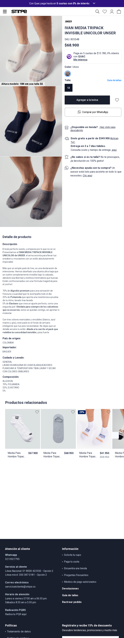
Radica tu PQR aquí (15, 614)
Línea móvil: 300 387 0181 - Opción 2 (26, 574)
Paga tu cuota (71, 561)
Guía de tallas (114, 80)
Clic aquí (87, 175)
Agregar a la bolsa (87, 99)
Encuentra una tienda (75, 568)
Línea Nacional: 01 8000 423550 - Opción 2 (29, 570)
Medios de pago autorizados (80, 581)
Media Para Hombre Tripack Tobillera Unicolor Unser (16, 454)
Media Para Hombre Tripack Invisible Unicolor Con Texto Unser (52, 454)
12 (68, 88)
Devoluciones (70, 588)
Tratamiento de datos (19, 631)
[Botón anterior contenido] (115, 435)
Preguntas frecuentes (76, 575)
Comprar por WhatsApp (93, 112)
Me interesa (80, 59)
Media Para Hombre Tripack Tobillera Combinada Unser (88, 454)
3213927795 (12, 559)
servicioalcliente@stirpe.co (20, 586)
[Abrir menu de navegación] (4, 11)
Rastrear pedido (72, 602)
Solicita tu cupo (72, 554)
